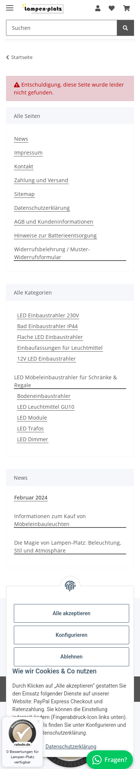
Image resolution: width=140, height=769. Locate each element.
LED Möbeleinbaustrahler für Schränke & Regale (65, 381)
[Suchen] (125, 28)
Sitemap (24, 193)
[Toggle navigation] (9, 4)
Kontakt (23, 166)
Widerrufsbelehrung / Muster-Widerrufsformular (52, 253)
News (21, 138)
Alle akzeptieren (71, 613)
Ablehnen (71, 657)
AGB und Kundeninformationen (53, 221)
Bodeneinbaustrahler (44, 395)
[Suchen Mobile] (61, 28)
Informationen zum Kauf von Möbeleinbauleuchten (50, 520)
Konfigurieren (71, 635)
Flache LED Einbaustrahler (50, 336)
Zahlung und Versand (41, 180)
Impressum (28, 152)
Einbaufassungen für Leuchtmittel (60, 347)
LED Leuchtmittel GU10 (45, 406)
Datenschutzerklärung (71, 747)
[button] (98, 8)
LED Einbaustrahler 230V (48, 315)
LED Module (32, 417)
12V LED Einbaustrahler (46, 358)
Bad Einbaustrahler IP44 (47, 326)
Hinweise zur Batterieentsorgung (55, 235)
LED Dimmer (32, 439)
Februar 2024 (30, 497)
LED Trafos (30, 428)
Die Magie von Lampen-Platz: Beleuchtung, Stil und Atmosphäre (67, 546)
